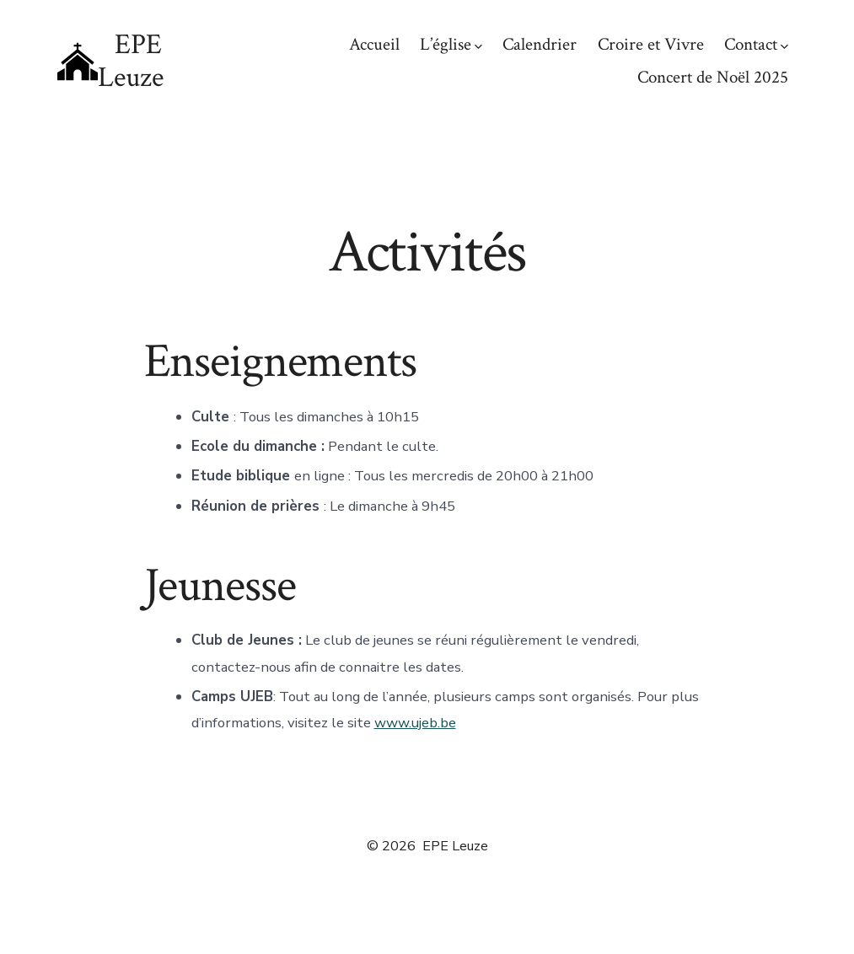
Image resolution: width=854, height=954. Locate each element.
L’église (451, 44)
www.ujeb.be (415, 722)
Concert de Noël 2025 (712, 77)
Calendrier (539, 44)
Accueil (374, 44)
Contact (756, 44)
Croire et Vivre (651, 44)
